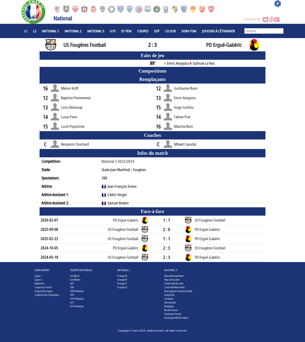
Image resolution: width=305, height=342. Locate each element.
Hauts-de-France (172, 314)
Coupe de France (43, 287)
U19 (112, 31)
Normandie (170, 302)
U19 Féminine (77, 298)
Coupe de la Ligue (44, 291)
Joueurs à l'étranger (218, 31)
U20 (72, 287)
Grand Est (169, 295)
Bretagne (169, 306)
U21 (72, 283)
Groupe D (122, 287)
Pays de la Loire (172, 279)
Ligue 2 (38, 279)
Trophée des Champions (47, 295)
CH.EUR (170, 31)
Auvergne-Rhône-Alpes (176, 317)
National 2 (73, 31)
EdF (156, 31)
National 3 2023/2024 (118, 161)
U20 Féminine (77, 291)
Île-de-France (171, 310)
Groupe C (122, 283)
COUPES (142, 31)
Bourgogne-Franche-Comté (178, 291)
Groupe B (122, 279)
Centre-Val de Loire (173, 283)
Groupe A (122, 276)
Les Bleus (74, 276)
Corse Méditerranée (174, 287)
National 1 (50, 31)
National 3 (95, 31)
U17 (72, 302)
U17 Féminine (77, 306)
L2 (34, 31)
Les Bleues (75, 279)
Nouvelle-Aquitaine (174, 276)
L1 (25, 31)
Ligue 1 (38, 276)
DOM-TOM (189, 31)
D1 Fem (126, 31)
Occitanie (168, 298)
